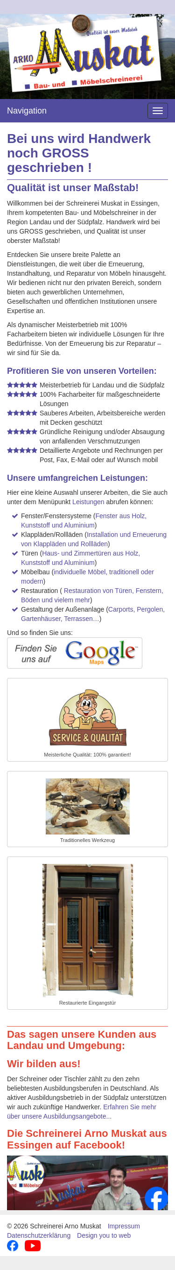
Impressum (124, 1226)
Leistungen (88, 502)
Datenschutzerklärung (38, 1235)
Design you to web (104, 1235)
